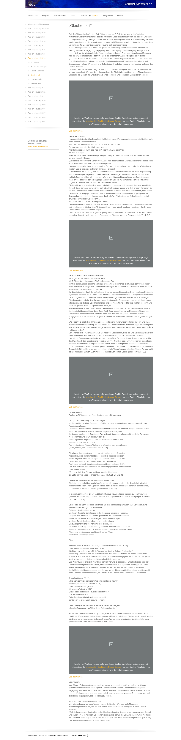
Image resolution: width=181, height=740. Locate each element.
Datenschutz (42, 735)
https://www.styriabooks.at (38, 146)
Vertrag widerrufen (78, 735)
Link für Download (76, 131)
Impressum (32, 735)
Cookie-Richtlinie (55, 735)
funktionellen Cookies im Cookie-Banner (103, 121)
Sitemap (65, 735)
